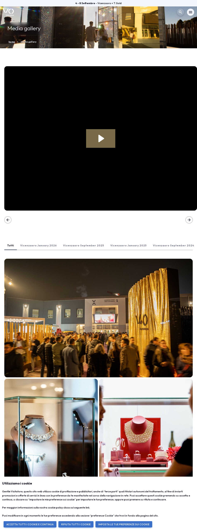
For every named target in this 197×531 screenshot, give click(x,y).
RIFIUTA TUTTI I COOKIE (76, 524)
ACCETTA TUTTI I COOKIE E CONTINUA (30, 524)
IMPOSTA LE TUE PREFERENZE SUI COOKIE (123, 524)
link (87, 507)
